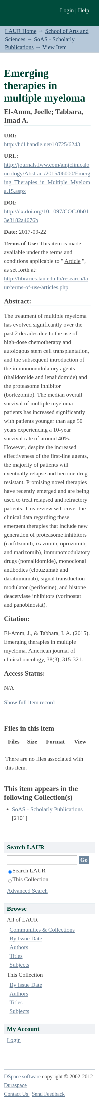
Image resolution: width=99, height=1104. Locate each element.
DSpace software (22, 1076)
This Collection (28, 879)
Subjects (19, 964)
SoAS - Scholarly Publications (47, 809)
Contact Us (17, 1094)
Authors (19, 947)
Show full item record (29, 702)
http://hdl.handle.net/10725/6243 (42, 144)
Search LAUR (26, 870)
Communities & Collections (42, 929)
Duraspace (15, 1085)
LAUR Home (20, 31)
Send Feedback (48, 1094)
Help (83, 10)
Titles (16, 956)
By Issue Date (26, 938)
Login (67, 10)
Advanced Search (27, 890)
